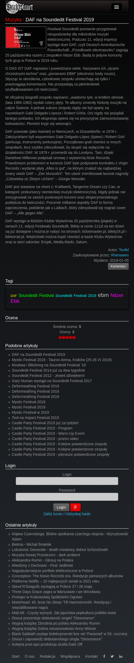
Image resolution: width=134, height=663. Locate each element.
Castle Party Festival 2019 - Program (42, 428)
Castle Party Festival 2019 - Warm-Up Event (48, 433)
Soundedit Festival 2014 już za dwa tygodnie (48, 370)
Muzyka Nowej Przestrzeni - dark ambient (46, 555)
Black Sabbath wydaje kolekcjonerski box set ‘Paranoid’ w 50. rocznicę (69, 634)
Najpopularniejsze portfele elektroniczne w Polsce (52, 571)
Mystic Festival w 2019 (30, 412)
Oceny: (66, 332)
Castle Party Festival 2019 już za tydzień (45, 423)
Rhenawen (120, 255)
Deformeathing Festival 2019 (35, 386)
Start (16, 656)
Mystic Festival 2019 (28, 402)
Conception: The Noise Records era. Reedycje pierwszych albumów (67, 576)
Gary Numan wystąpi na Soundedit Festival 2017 (52, 381)
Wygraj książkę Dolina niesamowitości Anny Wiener (54, 628)
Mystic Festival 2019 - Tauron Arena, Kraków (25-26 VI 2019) (62, 360)
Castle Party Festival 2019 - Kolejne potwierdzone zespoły (59, 444)
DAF (14, 296)
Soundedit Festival (36, 295)
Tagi (9, 281)
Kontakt (91, 656)
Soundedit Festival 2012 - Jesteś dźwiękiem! (48, 375)
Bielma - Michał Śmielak (31, 544)
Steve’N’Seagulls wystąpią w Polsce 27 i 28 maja (52, 586)
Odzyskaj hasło (78, 514)
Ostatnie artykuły (21, 525)
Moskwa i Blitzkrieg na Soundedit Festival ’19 (49, 365)
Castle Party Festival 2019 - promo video (45, 439)
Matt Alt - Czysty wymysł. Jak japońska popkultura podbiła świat (64, 613)
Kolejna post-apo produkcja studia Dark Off (47, 644)
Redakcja (47, 656)
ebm (103, 295)
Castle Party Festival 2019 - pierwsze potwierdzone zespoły (60, 454)
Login (10, 465)
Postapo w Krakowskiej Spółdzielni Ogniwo (47, 597)
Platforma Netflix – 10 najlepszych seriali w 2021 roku (55, 581)
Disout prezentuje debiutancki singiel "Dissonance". (54, 618)
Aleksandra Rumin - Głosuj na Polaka (42, 560)
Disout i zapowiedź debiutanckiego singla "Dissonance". (57, 639)
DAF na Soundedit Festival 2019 (38, 354)
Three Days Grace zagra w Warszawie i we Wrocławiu (56, 592)
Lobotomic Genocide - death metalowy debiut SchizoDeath (60, 550)
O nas (30, 656)
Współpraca (70, 656)
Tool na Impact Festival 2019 (35, 418)
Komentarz (118, 266)
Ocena (11, 318)
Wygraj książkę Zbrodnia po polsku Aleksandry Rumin (56, 623)
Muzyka (13, 19)
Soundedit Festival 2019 (75, 295)
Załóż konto (53, 514)
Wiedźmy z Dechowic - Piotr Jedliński (42, 565)
